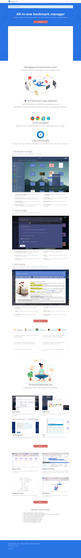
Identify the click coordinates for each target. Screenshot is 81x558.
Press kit (31, 543)
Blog (35, 543)
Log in (71, 1)
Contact (26, 543)
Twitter (38, 543)
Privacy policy (10, 548)
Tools (18, 543)
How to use (13, 543)
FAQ (9, 543)
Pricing (22, 543)
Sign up (66, 1)
